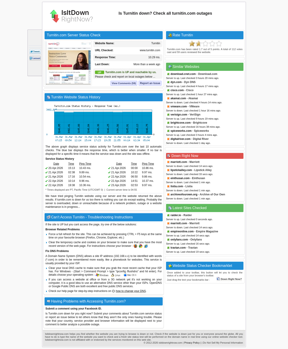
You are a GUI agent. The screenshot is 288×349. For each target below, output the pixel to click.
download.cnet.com (183, 74)
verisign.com (179, 114)
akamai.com (178, 98)
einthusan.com (180, 178)
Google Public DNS (63, 286)
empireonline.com (182, 231)
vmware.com (179, 106)
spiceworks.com (181, 130)
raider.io (176, 215)
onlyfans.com (179, 239)
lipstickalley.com (181, 170)
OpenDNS (155, 282)
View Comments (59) (124, 83)
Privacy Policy (192, 342)
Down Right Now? (229, 279)
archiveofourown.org (184, 194)
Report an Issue (150, 83)
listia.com (177, 186)
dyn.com (176, 82)
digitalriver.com (181, 139)
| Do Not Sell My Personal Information (222, 342)
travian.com (178, 247)
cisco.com (177, 90)
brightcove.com (181, 122)
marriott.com (179, 162)
